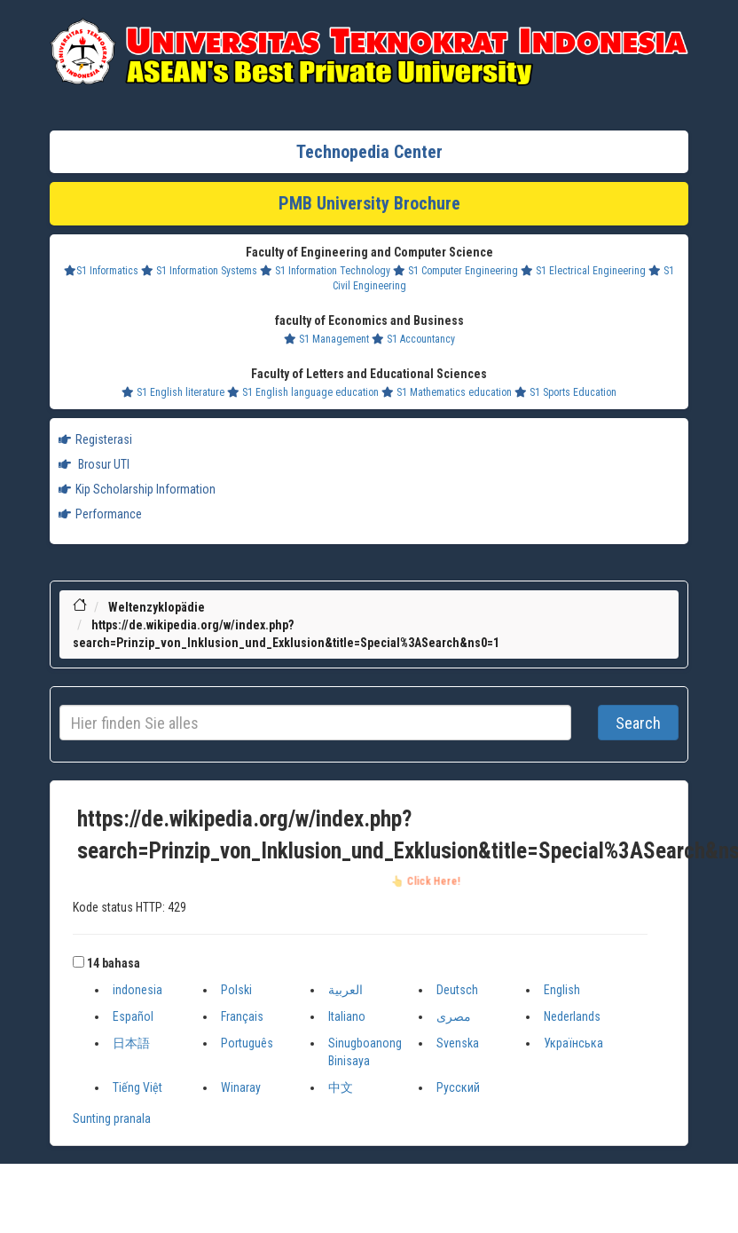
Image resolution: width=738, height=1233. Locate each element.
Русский (458, 1087)
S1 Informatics (101, 271)
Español (133, 1016)
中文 (340, 1087)
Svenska (457, 1043)
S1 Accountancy (413, 339)
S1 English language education (303, 392)
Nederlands (572, 1016)
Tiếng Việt (137, 1087)
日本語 (131, 1043)
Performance (100, 514)
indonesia (137, 990)
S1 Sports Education (565, 392)
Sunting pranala (112, 1118)
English (562, 990)
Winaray (241, 1087)
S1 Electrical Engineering (583, 271)
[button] (78, 962)
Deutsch (457, 990)
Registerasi (95, 439)
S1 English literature (173, 392)
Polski (236, 990)
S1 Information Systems (199, 271)
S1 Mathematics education (446, 392)
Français (242, 1016)
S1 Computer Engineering (455, 271)
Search (638, 723)
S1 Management (326, 339)
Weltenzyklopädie (156, 607)
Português (247, 1043)
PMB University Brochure (369, 203)
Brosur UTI (94, 464)
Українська (573, 1043)
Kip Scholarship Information (137, 489)
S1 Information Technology (325, 271)
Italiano (346, 1016)
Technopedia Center (369, 151)
